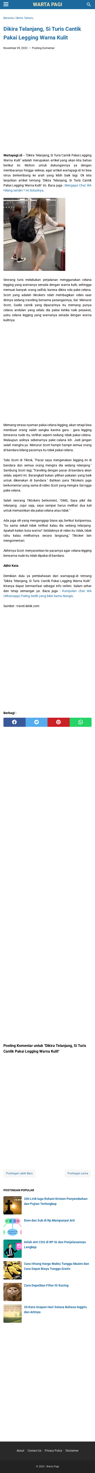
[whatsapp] (81, 722)
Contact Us (34, 1450)
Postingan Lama (78, 1173)
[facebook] (14, 722)
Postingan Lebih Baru (19, 1173)
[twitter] (37, 722)
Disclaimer (72, 1450)
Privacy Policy (53, 1450)
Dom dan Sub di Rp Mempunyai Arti (49, 1220)
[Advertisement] (47, 102)
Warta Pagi (47, 4)
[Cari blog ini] (89, 4)
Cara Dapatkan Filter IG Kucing (46, 1285)
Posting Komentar (43, 48)
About (20, 1450)
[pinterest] (59, 722)
